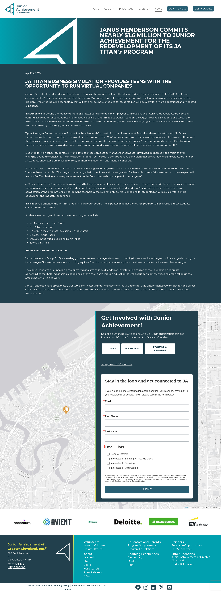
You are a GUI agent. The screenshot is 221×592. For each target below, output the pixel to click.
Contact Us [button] (16, 564)
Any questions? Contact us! (116, 364)
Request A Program (160, 349)
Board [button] (87, 564)
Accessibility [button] (78, 585)
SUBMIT (146, 489)
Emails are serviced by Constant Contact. (129, 481)
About (108, 8)
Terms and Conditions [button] (40, 585)
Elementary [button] (135, 557)
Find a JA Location (183, 564)
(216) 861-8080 (16, 567)
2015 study (34, 184)
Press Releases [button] (93, 572)
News (158, 8)
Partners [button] (178, 542)
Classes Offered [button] (93, 549)
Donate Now (177, 8)
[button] (113, 8)
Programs (126, 8)
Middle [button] (132, 561)
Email (108, 401)
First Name (111, 416)
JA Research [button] (91, 568)
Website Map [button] (94, 585)
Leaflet (186, 508)
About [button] (88, 554)
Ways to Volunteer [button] (95, 545)
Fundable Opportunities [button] (187, 545)
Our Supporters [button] (181, 549)
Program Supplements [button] (142, 545)
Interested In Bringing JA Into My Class (131, 458)
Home (95, 8)
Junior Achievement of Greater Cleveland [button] (191, 559)
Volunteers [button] (91, 542)
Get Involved (203, 8)
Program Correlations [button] (141, 549)
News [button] (87, 576)
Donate (111, 348)
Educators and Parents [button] (144, 542)
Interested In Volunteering (124, 467)
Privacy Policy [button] (61, 585)
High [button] (131, 564)
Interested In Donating (122, 463)
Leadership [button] (90, 557)
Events (143, 8)
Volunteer (132, 348)
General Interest (119, 454)
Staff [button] (86, 561)
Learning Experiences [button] (143, 554)
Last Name (111, 431)
